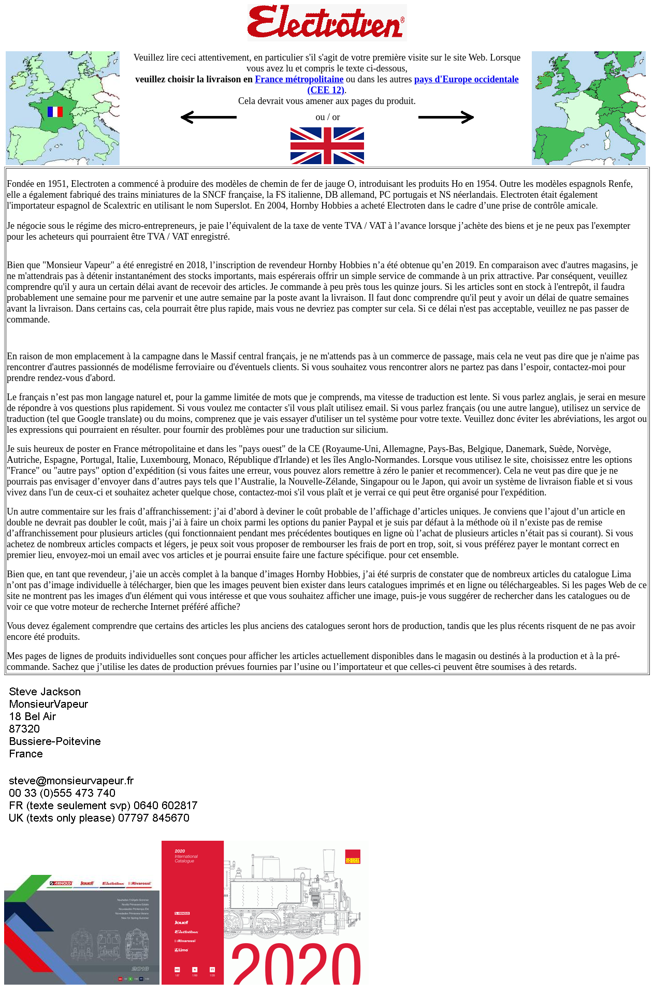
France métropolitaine (299, 79)
